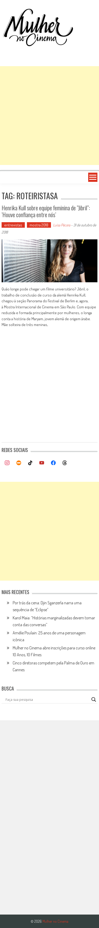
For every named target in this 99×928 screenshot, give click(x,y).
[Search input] (47, 699)
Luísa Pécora (61, 225)
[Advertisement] (49, 115)
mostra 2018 (39, 224)
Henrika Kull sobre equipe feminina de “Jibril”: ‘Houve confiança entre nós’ (46, 211)
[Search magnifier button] (93, 699)
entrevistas (13, 224)
